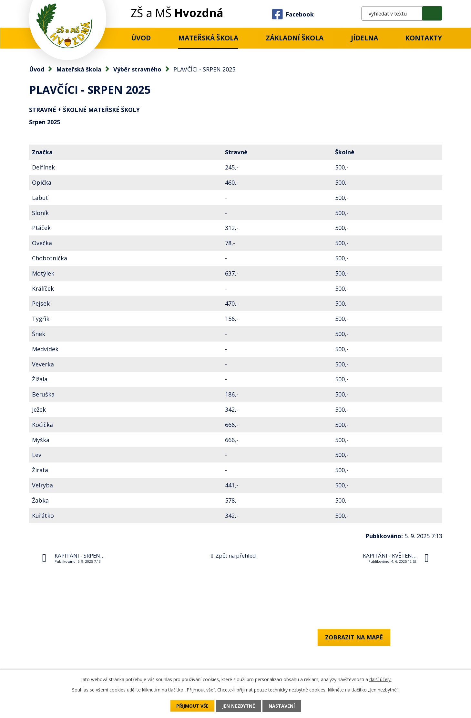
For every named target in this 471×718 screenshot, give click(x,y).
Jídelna (364, 37)
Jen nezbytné (238, 706)
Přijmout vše (192, 706)
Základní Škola (294, 37)
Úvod (141, 37)
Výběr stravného (137, 69)
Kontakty (423, 37)
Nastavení (282, 706)
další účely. (380, 679)
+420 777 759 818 (52, 654)
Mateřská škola (208, 37)
